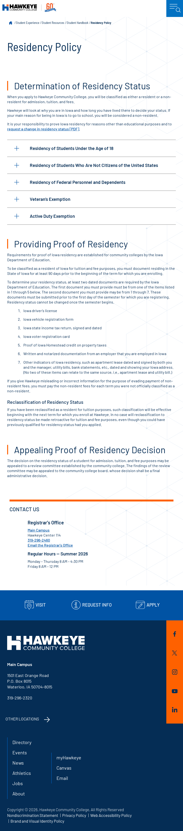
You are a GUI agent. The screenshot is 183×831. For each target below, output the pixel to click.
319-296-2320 (19, 697)
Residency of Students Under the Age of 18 (63, 148)
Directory (21, 742)
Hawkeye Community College (29, 7)
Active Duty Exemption (44, 216)
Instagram (174, 672)
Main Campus (39, 530)
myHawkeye (68, 757)
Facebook (174, 634)
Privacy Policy (74, 815)
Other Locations (22, 718)
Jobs (17, 783)
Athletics (21, 773)
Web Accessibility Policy (111, 815)
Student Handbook (77, 23)
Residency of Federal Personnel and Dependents (69, 182)
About (18, 793)
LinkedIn (174, 709)
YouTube (175, 691)
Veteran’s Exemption (42, 199)
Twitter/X (174, 652)
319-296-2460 (39, 540)
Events (19, 752)
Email (62, 778)
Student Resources (53, 23)
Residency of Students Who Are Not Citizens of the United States (86, 165)
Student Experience (27, 23)
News (18, 763)
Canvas (63, 768)
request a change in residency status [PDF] (43, 129)
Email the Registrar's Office (50, 545)
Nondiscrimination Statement (32, 815)
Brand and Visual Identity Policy (37, 821)
